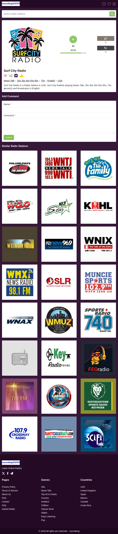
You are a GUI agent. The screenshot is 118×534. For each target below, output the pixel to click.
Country (45, 498)
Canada (84, 501)
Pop (43, 520)
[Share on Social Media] (16, 76)
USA (60, 80)
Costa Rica (85, 505)
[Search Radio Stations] (55, 13)
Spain (83, 494)
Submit (9, 137)
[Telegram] (11, 472)
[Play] (73, 40)
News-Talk (9, 80)
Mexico (83, 498)
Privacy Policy (8, 487)
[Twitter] (4, 472)
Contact (5, 501)
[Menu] (113, 4)
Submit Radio (8, 509)
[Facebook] (8, 472)
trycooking (75, 531)
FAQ (4, 498)
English (51, 80)
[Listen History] (103, 4)
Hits (43, 487)
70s (43, 80)
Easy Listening (48, 516)
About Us (6, 494)
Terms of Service (10, 490)
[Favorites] (108, 4)
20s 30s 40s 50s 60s (27, 80)
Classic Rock (47, 509)
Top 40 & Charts (49, 494)
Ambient (45, 501)
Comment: (10, 115)
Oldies (44, 513)
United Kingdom (88, 490)
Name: (8, 104)
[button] (73, 46)
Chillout (44, 505)
